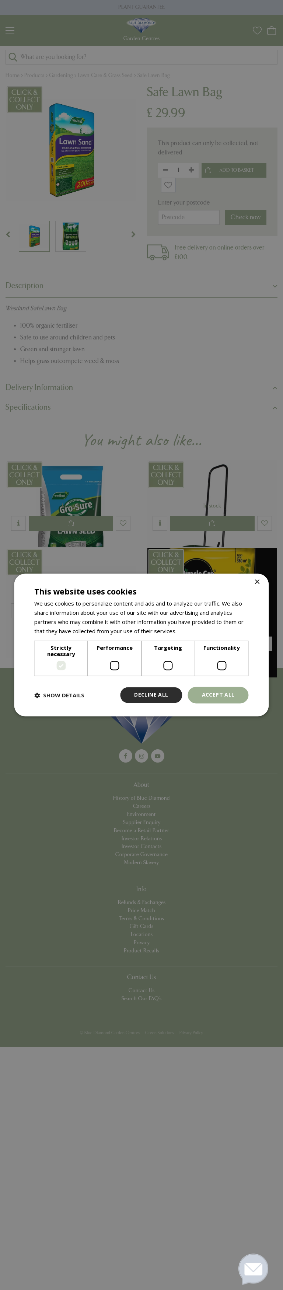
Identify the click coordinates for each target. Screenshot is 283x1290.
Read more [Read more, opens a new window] (192, 631)
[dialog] (141, 644)
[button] (59, 695)
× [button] (257, 582)
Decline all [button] (151, 694)
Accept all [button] (218, 694)
